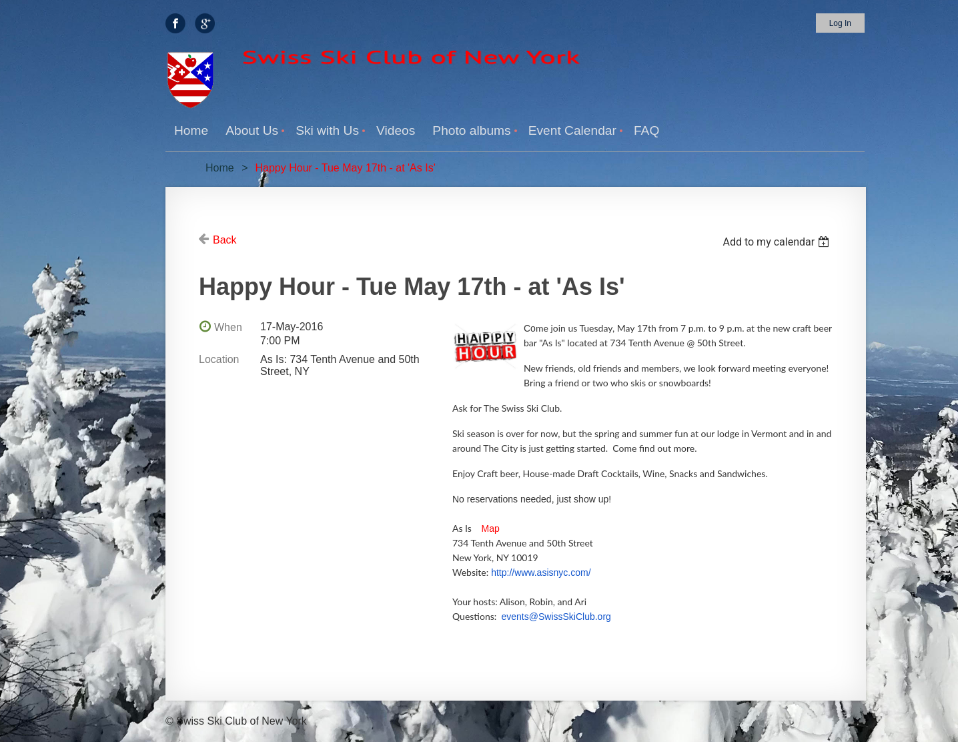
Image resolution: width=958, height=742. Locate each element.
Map (491, 528)
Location (219, 359)
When (228, 327)
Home (219, 167)
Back (225, 240)
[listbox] (778, 242)
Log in (840, 23)
